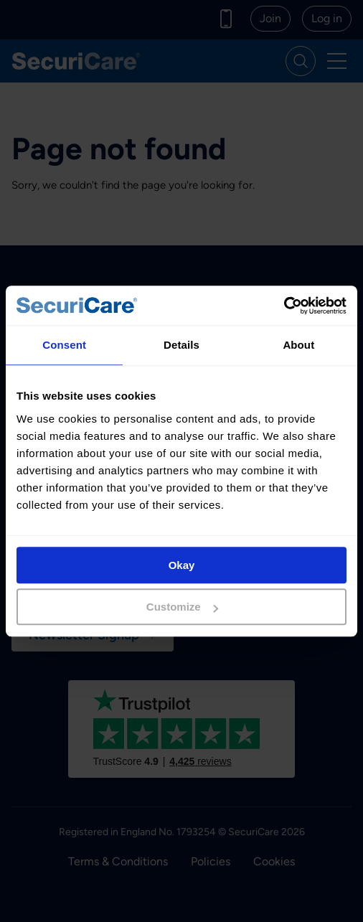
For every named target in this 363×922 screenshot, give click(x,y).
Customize (182, 607)
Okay (182, 565)
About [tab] (298, 345)
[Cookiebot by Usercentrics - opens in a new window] (283, 305)
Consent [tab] (64, 345)
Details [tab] (181, 345)
